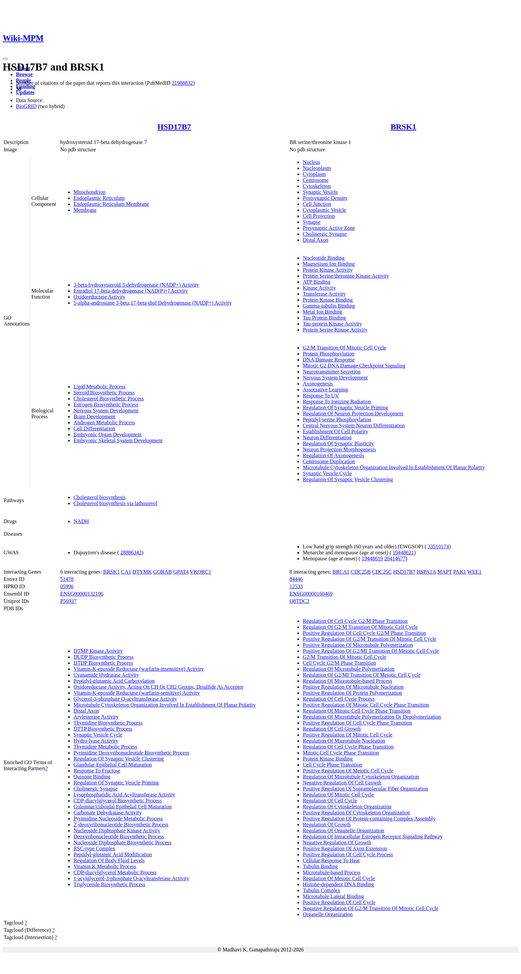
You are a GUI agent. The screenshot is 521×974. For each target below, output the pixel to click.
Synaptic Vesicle (320, 192)
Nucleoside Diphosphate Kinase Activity (116, 830)
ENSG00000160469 (311, 594)
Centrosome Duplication (329, 461)
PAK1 (459, 572)
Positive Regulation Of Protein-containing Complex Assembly (369, 818)
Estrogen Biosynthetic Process (105, 404)
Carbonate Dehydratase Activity (107, 812)
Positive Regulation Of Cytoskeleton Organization (356, 812)
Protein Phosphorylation (328, 353)
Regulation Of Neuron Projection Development (353, 413)
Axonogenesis (318, 383)
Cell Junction (317, 204)
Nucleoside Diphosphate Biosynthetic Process (122, 842)
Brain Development (94, 416)
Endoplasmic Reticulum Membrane (111, 204)
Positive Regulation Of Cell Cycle (339, 902)
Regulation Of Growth (327, 824)
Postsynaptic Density (325, 198)
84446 (296, 579)
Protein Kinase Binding (328, 300)
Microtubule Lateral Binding (333, 896)
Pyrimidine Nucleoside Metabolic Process (118, 818)
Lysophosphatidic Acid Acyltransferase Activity (124, 794)
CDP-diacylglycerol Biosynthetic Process (117, 800)
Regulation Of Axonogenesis (333, 455)
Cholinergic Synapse (325, 234)
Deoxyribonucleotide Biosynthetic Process (118, 836)
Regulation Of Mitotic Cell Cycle (338, 794)
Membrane (84, 210)
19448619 (372, 558)
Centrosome (315, 180)
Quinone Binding (91, 776)
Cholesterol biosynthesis (99, 497)
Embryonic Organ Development (107, 434)
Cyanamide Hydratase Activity (106, 675)
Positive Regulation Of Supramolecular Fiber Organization (365, 788)
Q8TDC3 (299, 601)
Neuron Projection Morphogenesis (339, 449)
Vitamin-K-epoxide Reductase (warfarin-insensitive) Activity (138, 669)
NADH (81, 521)
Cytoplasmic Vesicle (324, 210)
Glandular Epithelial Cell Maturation (112, 764)
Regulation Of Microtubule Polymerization (348, 669)
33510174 (438, 546)
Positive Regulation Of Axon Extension (345, 848)
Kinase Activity (319, 288)
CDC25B (361, 572)
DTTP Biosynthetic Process (102, 729)
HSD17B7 (174, 126)
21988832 (182, 83)
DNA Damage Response (329, 359)
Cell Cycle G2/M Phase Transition (339, 663)
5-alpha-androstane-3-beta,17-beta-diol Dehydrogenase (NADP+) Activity (152, 303)
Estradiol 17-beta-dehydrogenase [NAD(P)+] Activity (130, 291)
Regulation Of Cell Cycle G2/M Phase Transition (355, 621)
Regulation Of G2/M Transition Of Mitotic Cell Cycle (360, 627)
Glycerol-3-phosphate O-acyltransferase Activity (125, 699)
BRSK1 (403, 126)
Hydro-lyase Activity (95, 741)
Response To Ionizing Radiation (337, 401)
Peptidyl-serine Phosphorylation (337, 419)
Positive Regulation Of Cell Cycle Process (348, 854)
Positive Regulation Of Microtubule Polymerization (358, 645)
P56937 (68, 601)
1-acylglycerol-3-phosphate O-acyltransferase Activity (131, 878)
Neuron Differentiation (327, 437)
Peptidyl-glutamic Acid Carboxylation (114, 681)
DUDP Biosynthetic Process (103, 657)
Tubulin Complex (321, 890)
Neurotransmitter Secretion (332, 371)
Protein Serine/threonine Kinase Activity (346, 276)
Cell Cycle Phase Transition (332, 764)
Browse (24, 74)
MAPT (444, 572)
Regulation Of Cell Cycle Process (338, 699)
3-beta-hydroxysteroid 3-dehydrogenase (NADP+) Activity (136, 285)
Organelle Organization (328, 914)
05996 (66, 586)
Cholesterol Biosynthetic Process (108, 398)
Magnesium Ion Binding (329, 264)
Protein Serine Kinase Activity (335, 330)
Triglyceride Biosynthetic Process (109, 884)
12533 (296, 586)
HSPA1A (426, 572)
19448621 (403, 552)
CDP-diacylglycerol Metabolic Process (114, 872)
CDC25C (382, 572)
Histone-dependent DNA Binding (338, 884)
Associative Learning (325, 389)
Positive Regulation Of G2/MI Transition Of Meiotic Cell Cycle (371, 651)
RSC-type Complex (94, 848)
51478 (66, 579)
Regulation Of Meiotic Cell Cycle (339, 878)
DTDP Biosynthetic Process (103, 663)
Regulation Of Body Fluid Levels (109, 860)
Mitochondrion (89, 192)
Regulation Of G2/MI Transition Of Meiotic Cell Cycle (361, 675)
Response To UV (321, 395)
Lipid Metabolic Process (99, 386)
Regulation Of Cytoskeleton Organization (347, 806)
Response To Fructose (96, 770)
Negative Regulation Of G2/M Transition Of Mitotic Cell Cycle (370, 908)
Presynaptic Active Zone (329, 228)
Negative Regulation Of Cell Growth (342, 782)
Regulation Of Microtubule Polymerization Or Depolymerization (372, 717)
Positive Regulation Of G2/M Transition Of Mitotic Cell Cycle (369, 639)
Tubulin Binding (320, 866)
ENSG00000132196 (81, 594)
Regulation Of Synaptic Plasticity (338, 443)
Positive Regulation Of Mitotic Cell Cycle (347, 735)
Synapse (311, 222)
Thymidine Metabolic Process (105, 747)
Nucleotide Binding (324, 258)
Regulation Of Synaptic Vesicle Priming (345, 407)
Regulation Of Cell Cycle (330, 800)
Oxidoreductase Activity (99, 297)
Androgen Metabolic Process (104, 422)
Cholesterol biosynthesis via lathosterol (115, 503)
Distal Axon (315, 240)
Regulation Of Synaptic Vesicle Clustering (348, 479)
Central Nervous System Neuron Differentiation (354, 425)
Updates (25, 92)
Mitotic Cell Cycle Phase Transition (341, 753)
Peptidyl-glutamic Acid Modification (112, 854)
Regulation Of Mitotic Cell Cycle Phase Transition (356, 711)
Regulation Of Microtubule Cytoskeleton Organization (361, 776)
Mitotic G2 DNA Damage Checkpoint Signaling (354, 365)
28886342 (131, 552)
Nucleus (311, 162)
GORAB (162, 572)
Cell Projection (319, 216)
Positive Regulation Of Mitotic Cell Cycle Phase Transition (366, 705)
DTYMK (142, 572)
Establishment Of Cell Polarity (335, 431)
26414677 (394, 558)
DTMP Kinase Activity (98, 651)
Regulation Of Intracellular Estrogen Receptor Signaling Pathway (372, 836)
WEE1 (474, 572)
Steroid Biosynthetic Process (104, 392)
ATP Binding (316, 282)
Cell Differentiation (94, 428)
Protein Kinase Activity (328, 270)
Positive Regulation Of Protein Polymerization (352, 693)
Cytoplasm (314, 174)
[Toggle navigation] (5, 59)
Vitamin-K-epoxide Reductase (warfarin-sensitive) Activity (136, 693)
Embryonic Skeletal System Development (117, 440)
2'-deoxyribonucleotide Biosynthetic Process (120, 824)
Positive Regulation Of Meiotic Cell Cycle (348, 770)
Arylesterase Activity (96, 717)
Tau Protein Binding (324, 318)
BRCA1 (341, 572)
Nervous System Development (106, 410)
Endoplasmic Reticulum (99, 198)
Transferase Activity (324, 294)
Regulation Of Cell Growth (332, 729)
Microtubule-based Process (332, 872)
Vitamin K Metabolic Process (104, 866)
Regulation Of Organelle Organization (343, 830)
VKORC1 (200, 572)
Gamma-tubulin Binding (329, 306)
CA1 (126, 572)
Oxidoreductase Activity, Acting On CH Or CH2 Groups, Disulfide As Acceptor (158, 687)
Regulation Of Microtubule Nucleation (344, 741)
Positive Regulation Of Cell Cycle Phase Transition (357, 723)
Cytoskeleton (317, 186)
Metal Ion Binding (322, 312)
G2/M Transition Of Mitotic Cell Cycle (344, 347)
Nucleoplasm (317, 168)
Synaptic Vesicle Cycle (327, 473)
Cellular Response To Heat (331, 860)
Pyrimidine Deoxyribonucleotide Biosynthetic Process (131, 753)
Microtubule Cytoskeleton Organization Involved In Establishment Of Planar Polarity (394, 467)
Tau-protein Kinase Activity (332, 324)
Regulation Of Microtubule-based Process (347, 681)
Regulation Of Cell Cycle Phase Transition (348, 747)
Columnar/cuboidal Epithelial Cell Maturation (122, 806)
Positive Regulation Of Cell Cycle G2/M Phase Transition (364, 633)
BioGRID (26, 106)
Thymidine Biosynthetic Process (108, 723)
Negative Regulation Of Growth (337, 842)
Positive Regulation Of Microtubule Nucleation (353, 687)
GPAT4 (181, 572)
